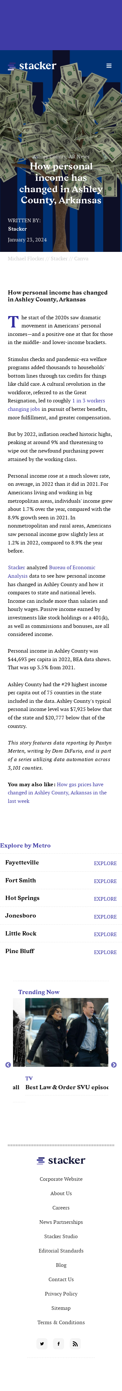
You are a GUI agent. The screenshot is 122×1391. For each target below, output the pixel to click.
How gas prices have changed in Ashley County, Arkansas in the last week (57, 792)
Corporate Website (61, 1179)
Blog (61, 1265)
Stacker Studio (61, 1236)
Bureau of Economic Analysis (51, 571)
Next (114, 1065)
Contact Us (61, 1279)
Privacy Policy (61, 1293)
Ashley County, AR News (61, 156)
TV (57, 1079)
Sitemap (61, 1308)
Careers (61, 1207)
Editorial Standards (61, 1250)
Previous (8, 1065)
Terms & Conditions (61, 1322)
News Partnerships (61, 1222)
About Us (61, 1193)
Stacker (17, 229)
